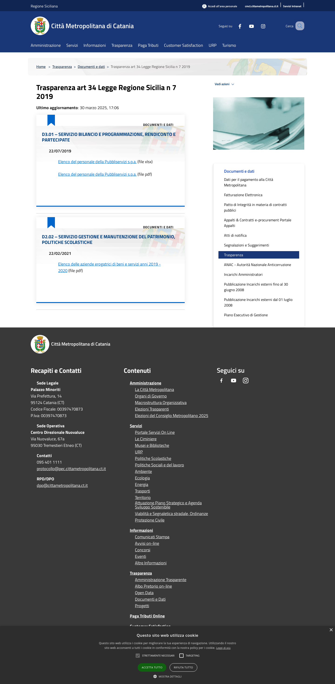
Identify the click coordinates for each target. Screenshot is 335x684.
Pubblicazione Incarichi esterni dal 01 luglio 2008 (258, 302)
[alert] (167, 655)
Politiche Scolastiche (153, 458)
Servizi (136, 426)
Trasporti (142, 491)
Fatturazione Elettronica (243, 195)
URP (139, 452)
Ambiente (143, 471)
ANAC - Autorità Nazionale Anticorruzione (257, 264)
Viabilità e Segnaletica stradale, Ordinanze (171, 514)
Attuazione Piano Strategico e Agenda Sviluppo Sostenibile (168, 505)
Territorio (143, 497)
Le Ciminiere (146, 439)
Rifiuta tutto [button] (183, 667)
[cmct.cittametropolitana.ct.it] (261, 6)
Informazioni (141, 530)
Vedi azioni (225, 84)
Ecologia (142, 478)
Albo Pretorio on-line (153, 586)
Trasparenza (62, 66)
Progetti (142, 606)
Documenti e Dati (150, 599)
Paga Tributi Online (147, 616)
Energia (141, 484)
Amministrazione (145, 383)
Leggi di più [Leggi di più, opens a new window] (223, 648)
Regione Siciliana (44, 6)
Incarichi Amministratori (243, 274)
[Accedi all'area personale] (219, 6)
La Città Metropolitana (154, 389)
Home (41, 66)
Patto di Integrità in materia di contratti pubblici (255, 207)
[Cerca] (298, 25)
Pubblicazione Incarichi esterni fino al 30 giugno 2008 (256, 287)
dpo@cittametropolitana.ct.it (62, 485)
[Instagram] (257, 26)
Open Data (144, 593)
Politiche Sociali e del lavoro (159, 465)
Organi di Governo (151, 396)
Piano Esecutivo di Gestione (246, 315)
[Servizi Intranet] (292, 6)
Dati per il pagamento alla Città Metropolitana (248, 182)
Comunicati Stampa (152, 537)
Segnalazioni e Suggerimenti (246, 245)
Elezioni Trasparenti (152, 409)
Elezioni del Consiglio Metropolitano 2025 (171, 416)
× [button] (331, 630)
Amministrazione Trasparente (160, 580)
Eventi (140, 556)
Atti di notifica (235, 235)
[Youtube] (245, 26)
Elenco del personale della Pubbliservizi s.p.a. (97, 161)
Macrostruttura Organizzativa (161, 403)
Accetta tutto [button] (152, 667)
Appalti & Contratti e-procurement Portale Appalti (257, 222)
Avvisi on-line (147, 543)
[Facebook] (234, 26)
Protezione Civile (149, 520)
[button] (158, 655)
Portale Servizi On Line (155, 432)
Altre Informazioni (151, 563)
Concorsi (142, 550)
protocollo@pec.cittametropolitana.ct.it (71, 468)
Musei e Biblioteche (152, 445)
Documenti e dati (91, 66)
